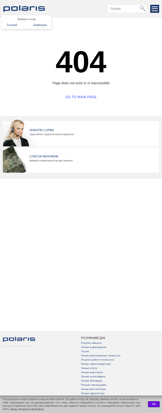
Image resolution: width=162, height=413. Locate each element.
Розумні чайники (91, 343)
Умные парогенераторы (96, 364)
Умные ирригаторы (93, 393)
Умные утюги (89, 368)
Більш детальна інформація (27, 409)
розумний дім (93, 338)
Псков (85, 351)
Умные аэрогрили (92, 372)
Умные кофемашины (93, 347)
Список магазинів (43, 156)
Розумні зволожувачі (93, 385)
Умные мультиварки (93, 376)
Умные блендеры (91, 380)
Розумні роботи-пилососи (97, 359)
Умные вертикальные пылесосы (100, 355)
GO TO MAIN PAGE (80, 97)
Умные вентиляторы (93, 389)
